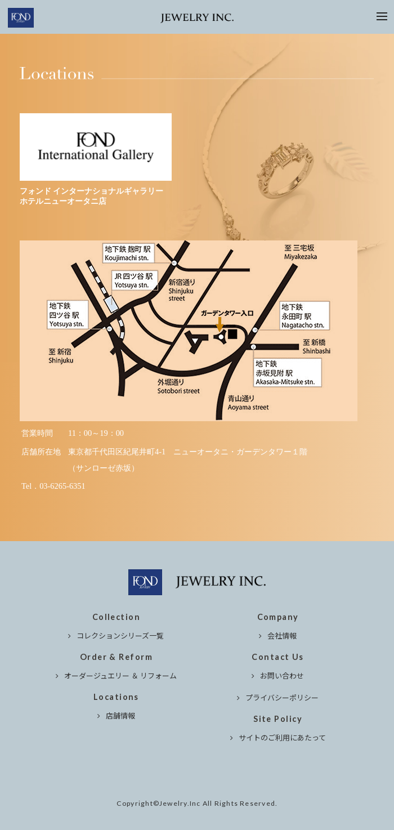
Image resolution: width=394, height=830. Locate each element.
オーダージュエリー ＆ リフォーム (120, 675)
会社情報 (282, 635)
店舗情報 (120, 715)
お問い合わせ (282, 675)
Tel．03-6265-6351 (53, 485)
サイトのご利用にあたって (282, 737)
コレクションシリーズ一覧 (120, 635)
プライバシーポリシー (282, 697)
